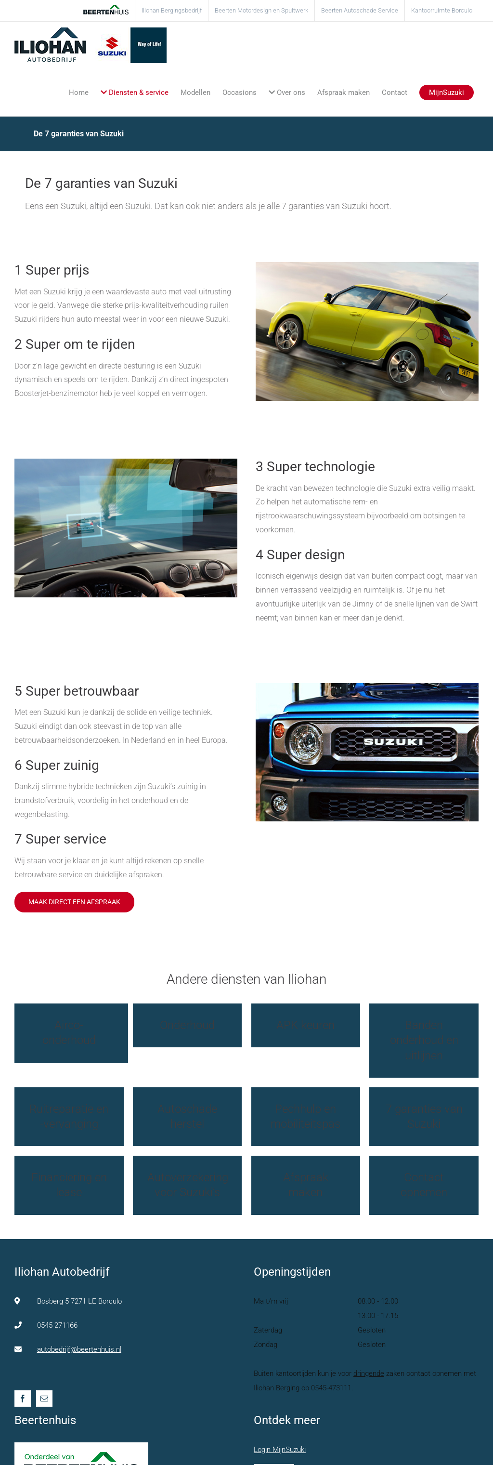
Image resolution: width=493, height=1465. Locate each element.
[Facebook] (22, 1398)
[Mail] (44, 1398)
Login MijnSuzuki (280, 1449)
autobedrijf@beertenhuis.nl (79, 1349)
